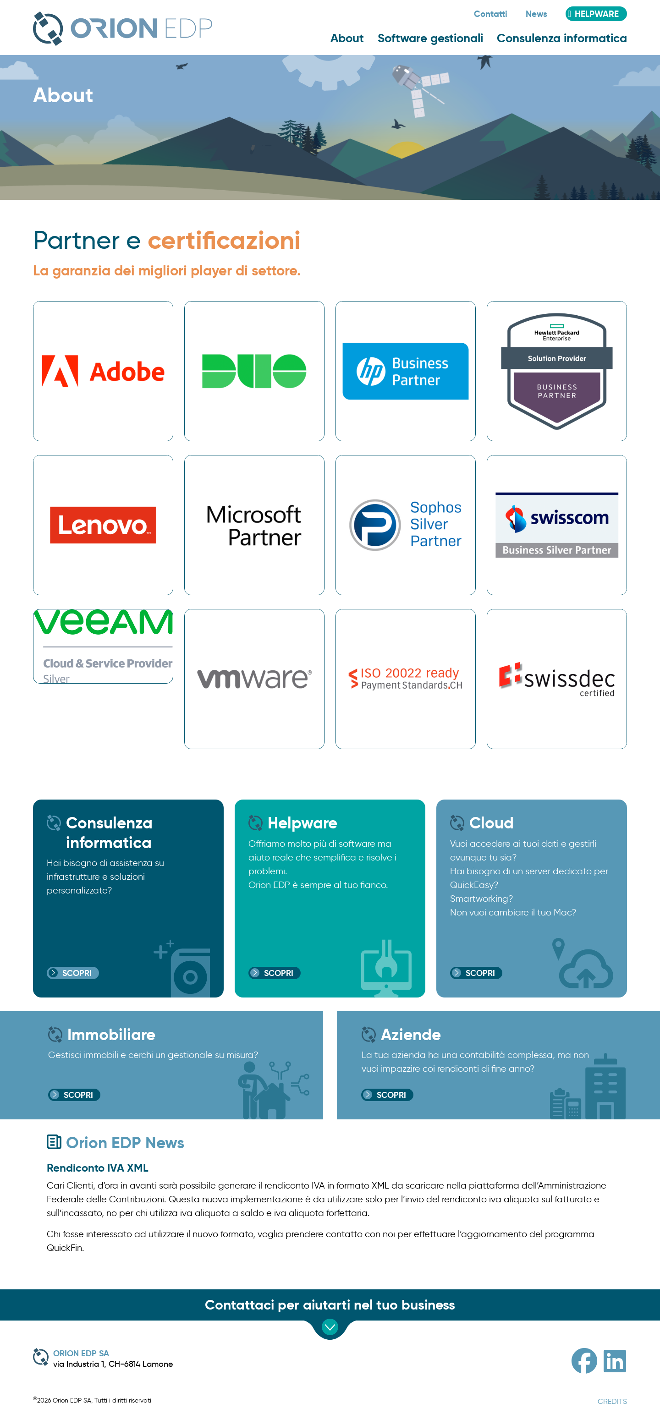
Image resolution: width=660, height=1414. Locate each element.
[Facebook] (584, 1361)
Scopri (77, 973)
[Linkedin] (615, 1361)
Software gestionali (430, 38)
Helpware (597, 13)
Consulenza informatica (562, 38)
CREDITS (612, 1401)
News (536, 13)
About (347, 38)
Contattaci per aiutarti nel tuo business (330, 1304)
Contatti (490, 13)
